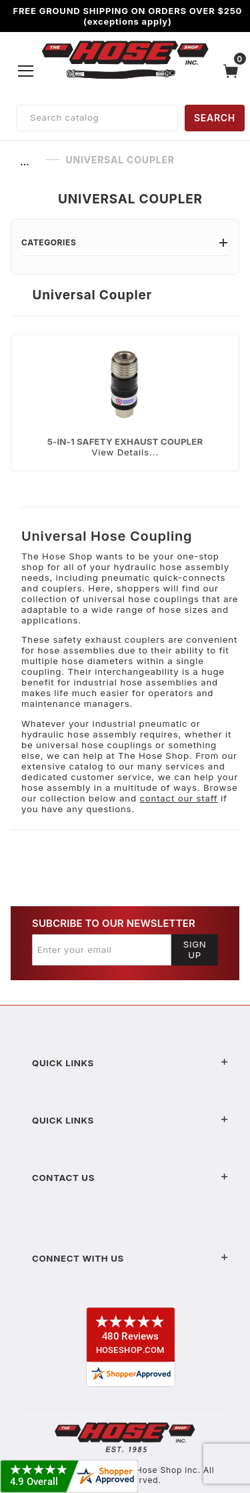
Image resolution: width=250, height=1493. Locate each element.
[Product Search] (97, 118)
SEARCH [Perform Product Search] (214, 117)
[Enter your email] (101, 949)
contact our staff (178, 798)
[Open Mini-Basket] (234, 71)
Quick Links (130, 1063)
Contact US (130, 1177)
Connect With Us (130, 1258)
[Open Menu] (26, 70)
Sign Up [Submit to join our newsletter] (195, 949)
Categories (125, 242)
